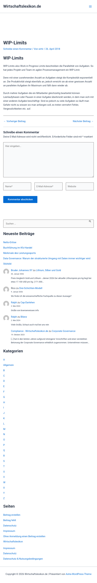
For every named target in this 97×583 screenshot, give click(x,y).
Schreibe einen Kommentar (17, 48)
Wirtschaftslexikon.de (22, 6)
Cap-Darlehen (28, 302)
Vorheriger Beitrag (15, 121)
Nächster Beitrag (83, 121)
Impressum (9, 531)
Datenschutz (9, 525)
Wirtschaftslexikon (13, 541)
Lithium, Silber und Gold (48, 270)
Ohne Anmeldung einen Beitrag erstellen (24, 536)
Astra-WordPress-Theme (78, 574)
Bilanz (24, 316)
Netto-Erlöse (9, 242)
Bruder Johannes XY (21, 270)
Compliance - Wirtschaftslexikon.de (29, 331)
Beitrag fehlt (9, 520)
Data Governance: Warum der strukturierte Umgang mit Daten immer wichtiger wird (46, 258)
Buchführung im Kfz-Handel (17, 247)
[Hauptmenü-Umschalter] (90, 6)
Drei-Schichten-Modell (30, 288)
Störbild (7, 263)
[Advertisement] (48, 30)
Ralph (14, 302)
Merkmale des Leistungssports (19, 253)
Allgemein (8, 365)
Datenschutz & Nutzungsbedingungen (23, 558)
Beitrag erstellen (11, 514)
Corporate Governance (63, 331)
